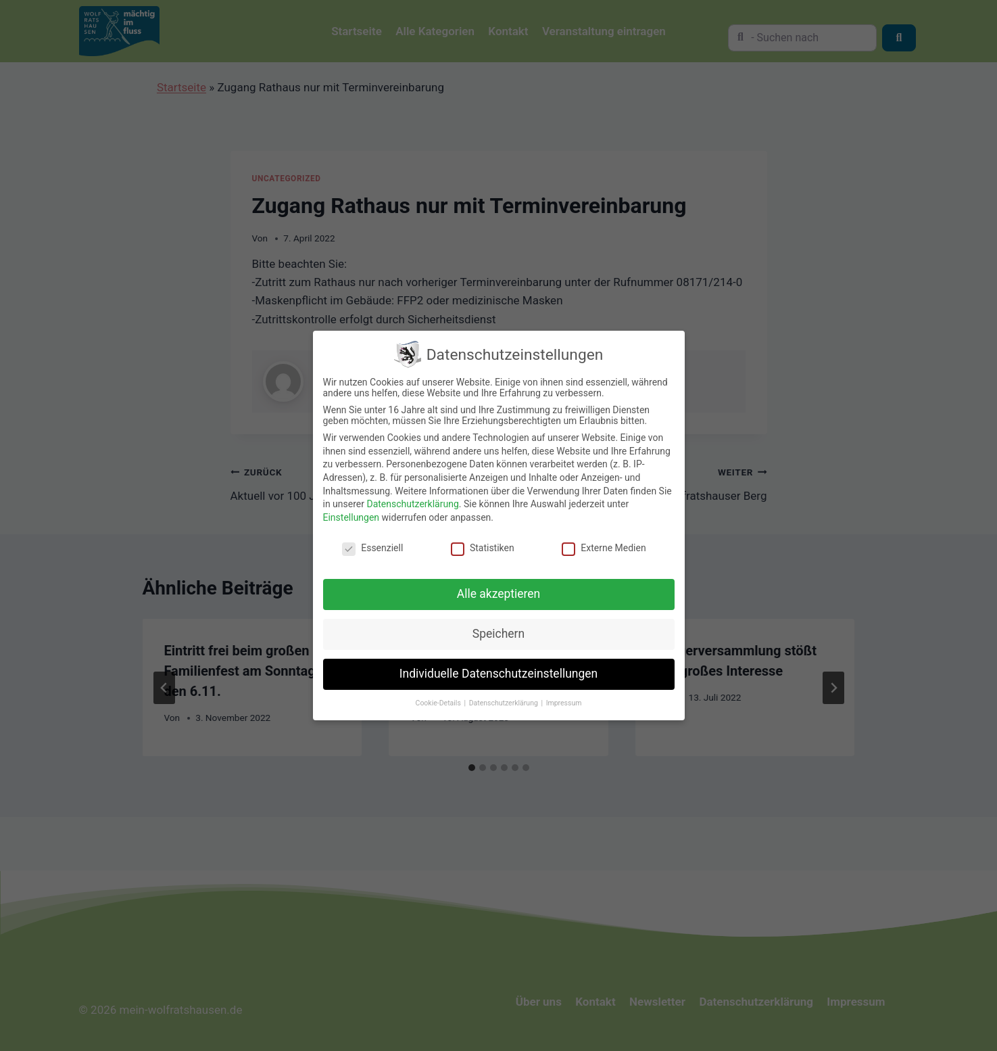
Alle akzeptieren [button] (499, 594)
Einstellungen (351, 517)
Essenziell (372, 547)
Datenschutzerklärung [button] (504, 703)
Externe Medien (604, 547)
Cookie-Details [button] (439, 703)
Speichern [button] (498, 633)
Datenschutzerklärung (412, 503)
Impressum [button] (564, 703)
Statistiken (482, 547)
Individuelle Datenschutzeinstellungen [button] (498, 673)
